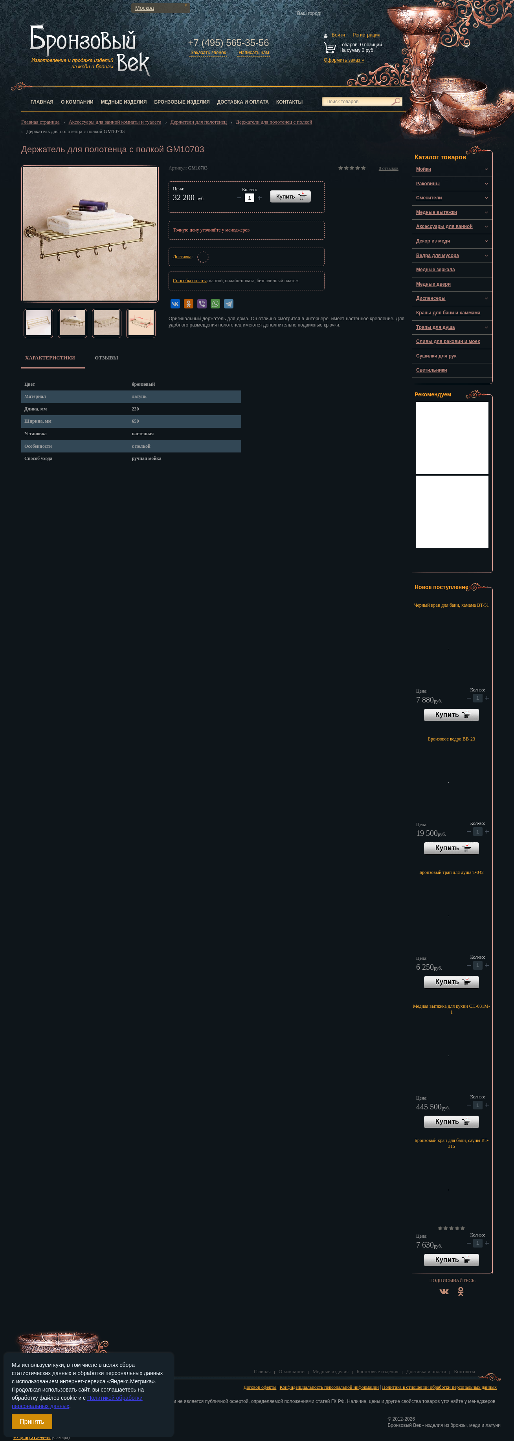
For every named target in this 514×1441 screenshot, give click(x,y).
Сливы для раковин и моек (448, 341)
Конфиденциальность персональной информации (329, 1387)
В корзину (451, 715)
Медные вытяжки (436, 212)
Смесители (429, 198)
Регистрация (366, 35)
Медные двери (433, 284)
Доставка (182, 256)
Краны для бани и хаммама (448, 313)
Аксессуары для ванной (444, 226)
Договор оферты (260, 1387)
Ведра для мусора (437, 255)
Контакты (289, 102)
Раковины (428, 183)
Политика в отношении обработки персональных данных (439, 1387)
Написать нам (254, 52)
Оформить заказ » (344, 60)
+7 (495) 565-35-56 (228, 42)
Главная (42, 102)
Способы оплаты (190, 280)
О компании (77, 102)
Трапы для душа (435, 327)
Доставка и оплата (243, 102)
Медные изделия (124, 102)
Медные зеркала (435, 269)
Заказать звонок (208, 52)
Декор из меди (433, 241)
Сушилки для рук (436, 356)
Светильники (431, 370)
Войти (338, 35)
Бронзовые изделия (181, 102)
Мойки (423, 169)
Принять (32, 1421)
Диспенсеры (431, 298)
